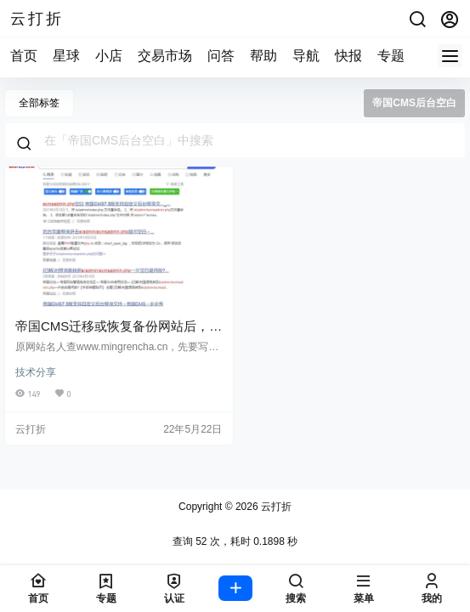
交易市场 (165, 55)
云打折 (275, 507)
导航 (306, 55)
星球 (66, 55)
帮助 (263, 55)
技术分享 (35, 372)
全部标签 (39, 103)
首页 (23, 55)
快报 (348, 55)
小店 (108, 55)
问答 (221, 55)
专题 (391, 55)
